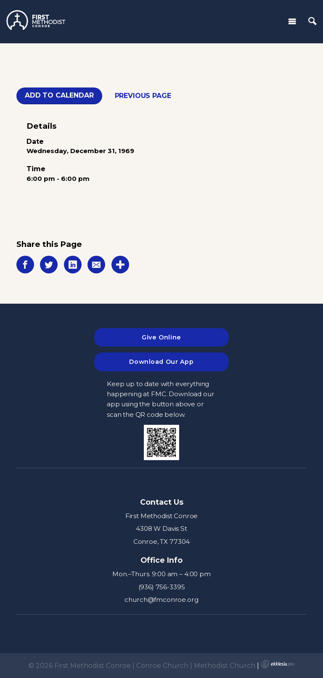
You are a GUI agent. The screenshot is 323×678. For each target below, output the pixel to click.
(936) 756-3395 (161, 587)
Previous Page (143, 96)
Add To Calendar (59, 95)
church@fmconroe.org (161, 600)
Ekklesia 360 (277, 664)
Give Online (161, 337)
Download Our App (161, 361)
